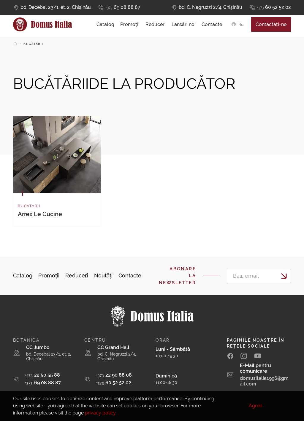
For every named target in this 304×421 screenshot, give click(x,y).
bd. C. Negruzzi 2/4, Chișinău (210, 7)
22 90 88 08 (114, 375)
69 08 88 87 (122, 7)
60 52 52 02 (274, 7)
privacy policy (100, 413)
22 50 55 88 (42, 375)
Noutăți (103, 275)
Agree (255, 406)
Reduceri (155, 26)
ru (241, 26)
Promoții (130, 26)
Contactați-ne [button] (271, 26)
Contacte (212, 26)
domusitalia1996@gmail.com (264, 381)
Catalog (105, 26)
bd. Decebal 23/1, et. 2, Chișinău (55, 7)
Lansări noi (184, 26)
